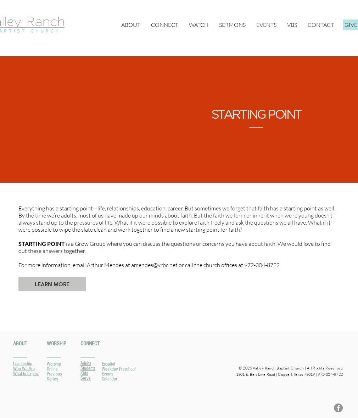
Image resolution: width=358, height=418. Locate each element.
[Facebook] (338, 407)
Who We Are (24, 369)
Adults (85, 363)
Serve (85, 378)
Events (107, 374)
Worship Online (54, 366)
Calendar (109, 379)
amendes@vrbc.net (154, 265)
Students (87, 368)
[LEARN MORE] (52, 284)
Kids (84, 373)
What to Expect (26, 374)
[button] (165, 25)
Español (108, 364)
